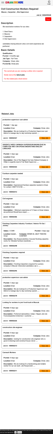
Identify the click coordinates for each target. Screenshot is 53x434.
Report (48, 19)
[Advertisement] (27, 95)
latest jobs (21, 75)
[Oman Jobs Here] (14, 3)
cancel (20, 432)
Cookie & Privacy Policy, (46, 430)
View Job (44, 138)
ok (15, 432)
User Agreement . (9, 432)
